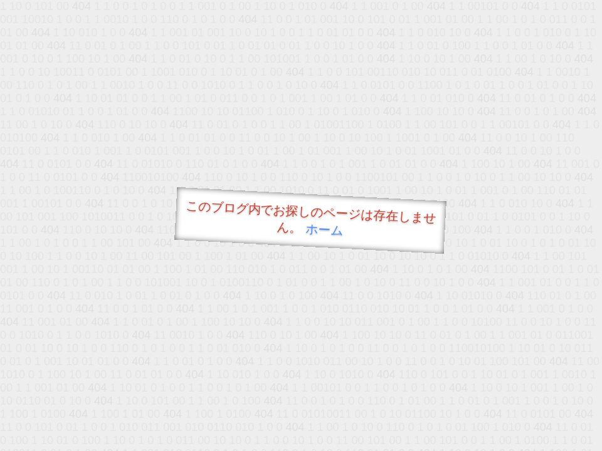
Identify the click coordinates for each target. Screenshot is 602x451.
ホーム (324, 229)
